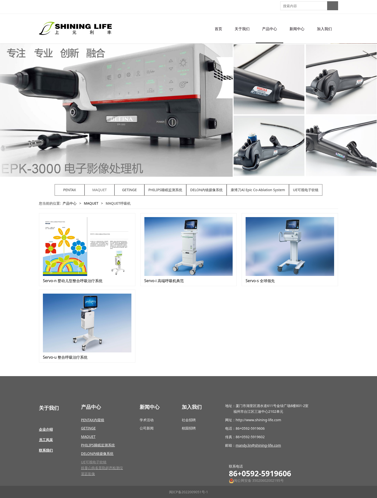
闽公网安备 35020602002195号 (256, 480)
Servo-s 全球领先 (260, 280)
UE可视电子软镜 (305, 189)
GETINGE (129, 189)
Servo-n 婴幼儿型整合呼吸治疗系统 (72, 280)
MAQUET (99, 189)
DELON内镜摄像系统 (206, 189)
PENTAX (69, 189)
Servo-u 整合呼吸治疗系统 (65, 357)
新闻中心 (296, 28)
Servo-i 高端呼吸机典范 (164, 280)
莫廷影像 (88, 473)
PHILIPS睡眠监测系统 (165, 189)
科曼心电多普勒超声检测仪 (102, 467)
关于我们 (242, 28)
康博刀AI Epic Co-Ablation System (258, 189)
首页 (218, 28)
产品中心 (269, 28)
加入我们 (324, 28)
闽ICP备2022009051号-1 (188, 492)
